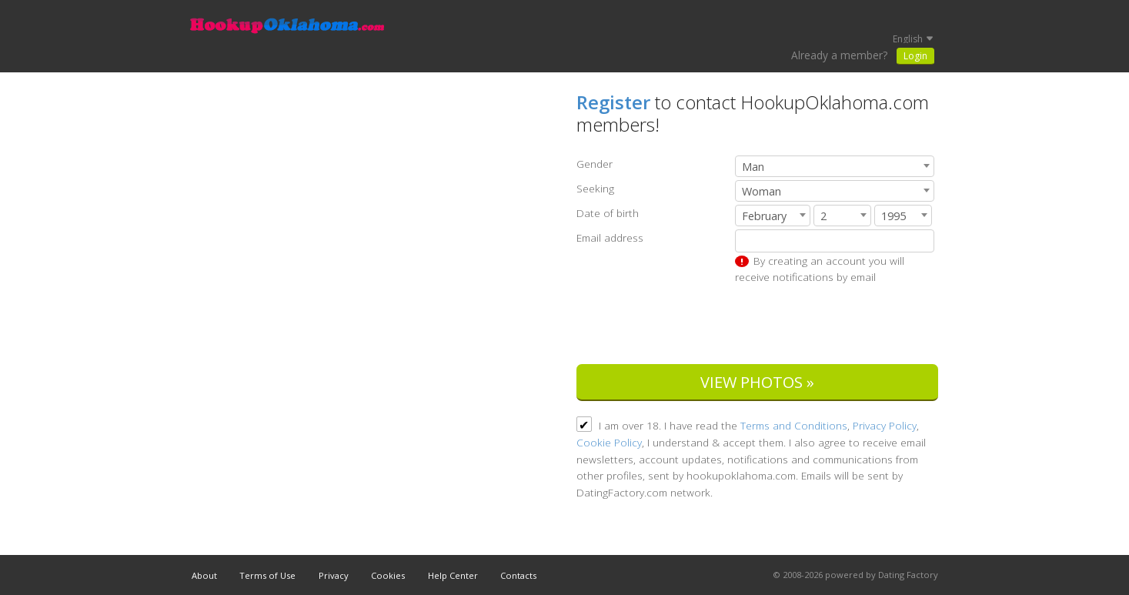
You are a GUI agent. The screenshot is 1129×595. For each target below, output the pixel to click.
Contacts (518, 575)
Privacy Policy (885, 425)
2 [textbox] (823, 216)
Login (915, 55)
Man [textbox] (753, 166)
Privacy (334, 575)
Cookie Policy (609, 442)
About (204, 575)
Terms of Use (267, 575)
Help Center (453, 575)
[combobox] (834, 166)
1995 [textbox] (893, 216)
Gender (594, 163)
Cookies (388, 575)
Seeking (595, 188)
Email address (609, 237)
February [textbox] (764, 216)
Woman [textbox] (761, 191)
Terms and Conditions (793, 425)
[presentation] (821, 326)
